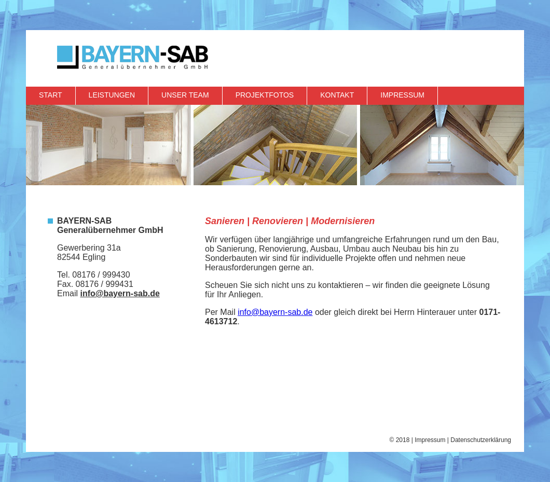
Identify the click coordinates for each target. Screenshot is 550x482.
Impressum (402, 95)
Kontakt (337, 95)
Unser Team (185, 95)
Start (50, 95)
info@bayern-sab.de (119, 293)
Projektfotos (265, 95)
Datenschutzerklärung (480, 440)
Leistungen (112, 95)
